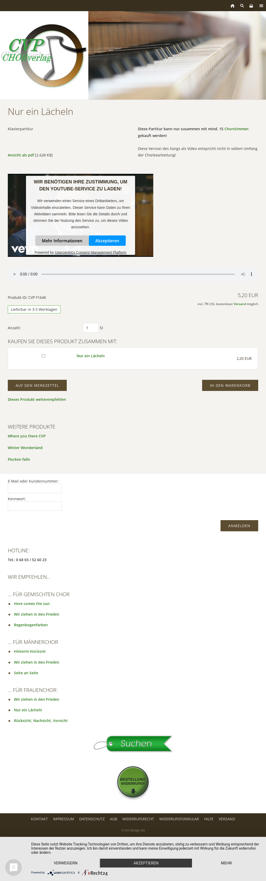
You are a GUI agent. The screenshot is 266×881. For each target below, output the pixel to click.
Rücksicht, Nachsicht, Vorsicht (41, 720)
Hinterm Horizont (30, 651)
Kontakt (39, 818)
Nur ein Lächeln (91, 355)
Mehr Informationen (62, 241)
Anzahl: (14, 327)
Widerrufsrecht (138, 818)
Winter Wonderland (25, 447)
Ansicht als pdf (21, 155)
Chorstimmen (236, 128)
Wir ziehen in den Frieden (36, 614)
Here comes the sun (32, 603)
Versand (240, 304)
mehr (226, 863)
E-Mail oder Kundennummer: (33, 481)
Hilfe (209, 818)
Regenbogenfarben (31, 624)
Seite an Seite (26, 672)
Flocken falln (19, 459)
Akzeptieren (107, 241)
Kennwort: (17, 498)
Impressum (63, 818)
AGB (113, 818)
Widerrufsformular (179, 818)
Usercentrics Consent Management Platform (90, 252)
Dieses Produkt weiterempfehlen (37, 399)
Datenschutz (92, 818)
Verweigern (66, 863)
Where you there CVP (27, 435)
